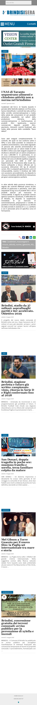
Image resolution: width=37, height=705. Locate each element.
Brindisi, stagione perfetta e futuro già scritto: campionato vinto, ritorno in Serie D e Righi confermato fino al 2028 (17, 388)
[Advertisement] (18, 341)
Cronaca (5, 51)
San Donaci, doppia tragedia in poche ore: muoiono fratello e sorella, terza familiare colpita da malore (17, 465)
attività (12, 244)
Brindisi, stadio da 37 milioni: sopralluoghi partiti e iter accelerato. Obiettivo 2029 (17, 309)
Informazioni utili (7, 592)
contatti (31, 24)
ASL (32, 244)
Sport (4, 353)
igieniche (26, 244)
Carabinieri (11, 241)
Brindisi (5, 247)
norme (19, 244)
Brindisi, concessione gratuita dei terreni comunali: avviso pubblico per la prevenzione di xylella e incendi (17, 627)
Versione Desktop (18, 699)
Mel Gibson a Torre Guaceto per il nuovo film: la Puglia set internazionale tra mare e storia (17, 545)
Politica (5, 273)
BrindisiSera (6, 510)
